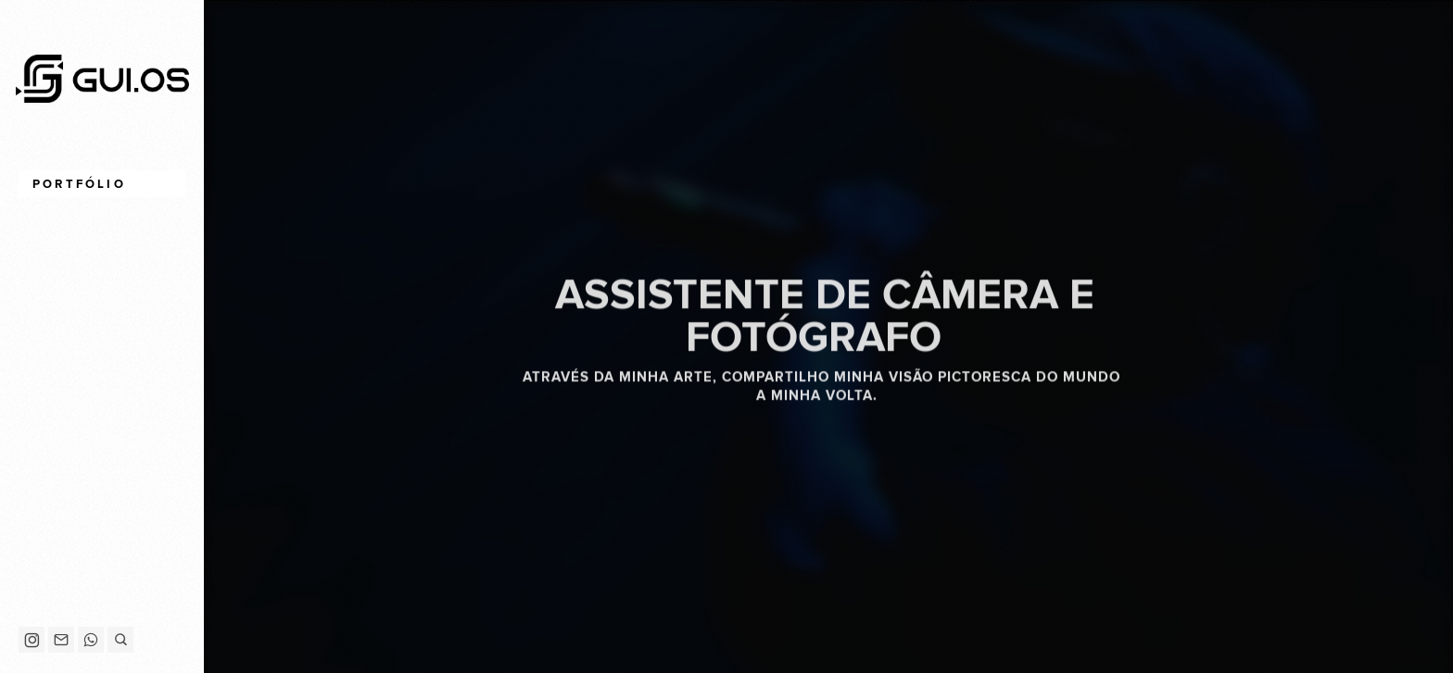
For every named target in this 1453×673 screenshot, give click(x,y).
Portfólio (79, 184)
